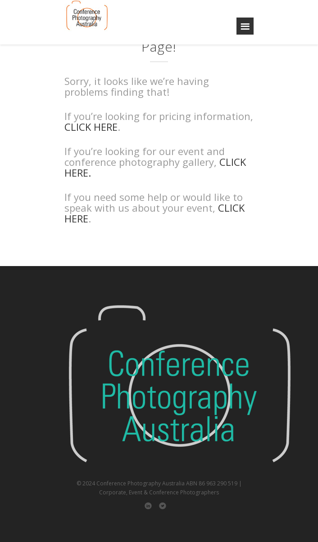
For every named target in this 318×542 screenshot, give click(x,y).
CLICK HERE (91, 126)
